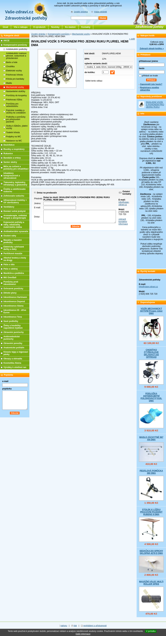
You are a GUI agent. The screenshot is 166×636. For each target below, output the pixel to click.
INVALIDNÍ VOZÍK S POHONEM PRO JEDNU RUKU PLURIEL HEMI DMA (155, 107)
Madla (9, 83)
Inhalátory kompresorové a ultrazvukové (11, 175)
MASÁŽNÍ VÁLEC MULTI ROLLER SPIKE (151, 582)
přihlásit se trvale (150, 75)
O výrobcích (39, 27)
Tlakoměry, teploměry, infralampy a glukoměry (15, 183)
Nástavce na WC (14, 141)
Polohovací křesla (14, 75)
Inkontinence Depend (14, 301)
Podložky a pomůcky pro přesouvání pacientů (15, 119)
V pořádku (151, 631)
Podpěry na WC (13, 136)
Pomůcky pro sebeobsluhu (12, 105)
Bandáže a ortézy (12, 158)
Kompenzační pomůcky (59, 34)
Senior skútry (10, 162)
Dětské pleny (9, 293)
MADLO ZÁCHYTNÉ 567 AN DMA (151, 438)
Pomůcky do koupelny (16, 95)
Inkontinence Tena (12, 317)
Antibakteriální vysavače (15, 231)
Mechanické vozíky (81, 34)
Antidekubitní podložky (16, 49)
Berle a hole (11, 62)
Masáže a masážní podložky (12, 241)
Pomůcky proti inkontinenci (10, 283)
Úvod (5, 27)
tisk (75, 625)
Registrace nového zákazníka (149, 88)
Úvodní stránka (38, 34)
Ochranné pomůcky (13, 288)
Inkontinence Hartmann (15, 297)
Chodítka (10, 66)
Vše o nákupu (21, 27)
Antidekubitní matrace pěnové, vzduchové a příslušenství (16, 55)
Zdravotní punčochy (13, 332)
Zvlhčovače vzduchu (13, 196)
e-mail (5, 381)
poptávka (7, 389)
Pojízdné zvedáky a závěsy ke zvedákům (16, 111)
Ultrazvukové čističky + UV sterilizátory (15, 201)
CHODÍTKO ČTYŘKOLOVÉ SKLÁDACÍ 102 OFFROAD (151, 353)
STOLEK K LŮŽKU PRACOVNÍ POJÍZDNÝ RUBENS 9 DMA (151, 512)
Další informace (83, 634)
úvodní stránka (81, 12)
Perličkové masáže (12, 253)
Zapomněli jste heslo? (151, 84)
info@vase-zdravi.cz (123, 203)
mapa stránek (100, 12)
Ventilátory (8, 207)
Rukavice (8, 153)
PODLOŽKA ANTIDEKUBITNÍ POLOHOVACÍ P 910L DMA (151, 397)
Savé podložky (10, 321)
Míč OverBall (9, 277)
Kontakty (85, 27)
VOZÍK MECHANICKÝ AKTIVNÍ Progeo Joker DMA (151, 311)
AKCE (6, 40)
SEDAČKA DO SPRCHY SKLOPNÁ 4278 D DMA (151, 552)
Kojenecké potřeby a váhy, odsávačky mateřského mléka (13, 224)
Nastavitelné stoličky (15, 91)
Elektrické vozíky (14, 70)
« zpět (132, 39)
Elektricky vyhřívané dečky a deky (13, 248)
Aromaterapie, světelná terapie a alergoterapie (15, 216)
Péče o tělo (9, 264)
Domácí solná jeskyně (14, 211)
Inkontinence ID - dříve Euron (14, 311)
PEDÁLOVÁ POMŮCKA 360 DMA (151, 472)
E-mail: (37, 207)
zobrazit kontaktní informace (123, 221)
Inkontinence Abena (13, 306)
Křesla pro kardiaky (15, 79)
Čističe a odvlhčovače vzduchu (14, 190)
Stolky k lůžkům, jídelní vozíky (16, 127)
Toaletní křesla (13, 132)
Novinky (55, 27)
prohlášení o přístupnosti (95, 625)
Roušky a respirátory (14, 149)
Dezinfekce (9, 145)
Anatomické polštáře (13, 347)
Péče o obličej (10, 269)
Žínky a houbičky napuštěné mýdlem (13, 326)
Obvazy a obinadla (12, 358)
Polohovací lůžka (14, 99)
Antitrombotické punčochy (11, 337)
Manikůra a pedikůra (13, 273)
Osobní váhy (9, 236)
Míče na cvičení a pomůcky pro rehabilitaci (16, 167)
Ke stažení (70, 27)
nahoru (64, 625)
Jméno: (37, 203)
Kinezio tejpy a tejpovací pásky (15, 353)
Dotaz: (37, 217)
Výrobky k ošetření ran (14, 367)
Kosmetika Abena (12, 363)
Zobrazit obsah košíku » (152, 48)
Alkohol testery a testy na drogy (14, 259)
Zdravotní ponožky (12, 343)
